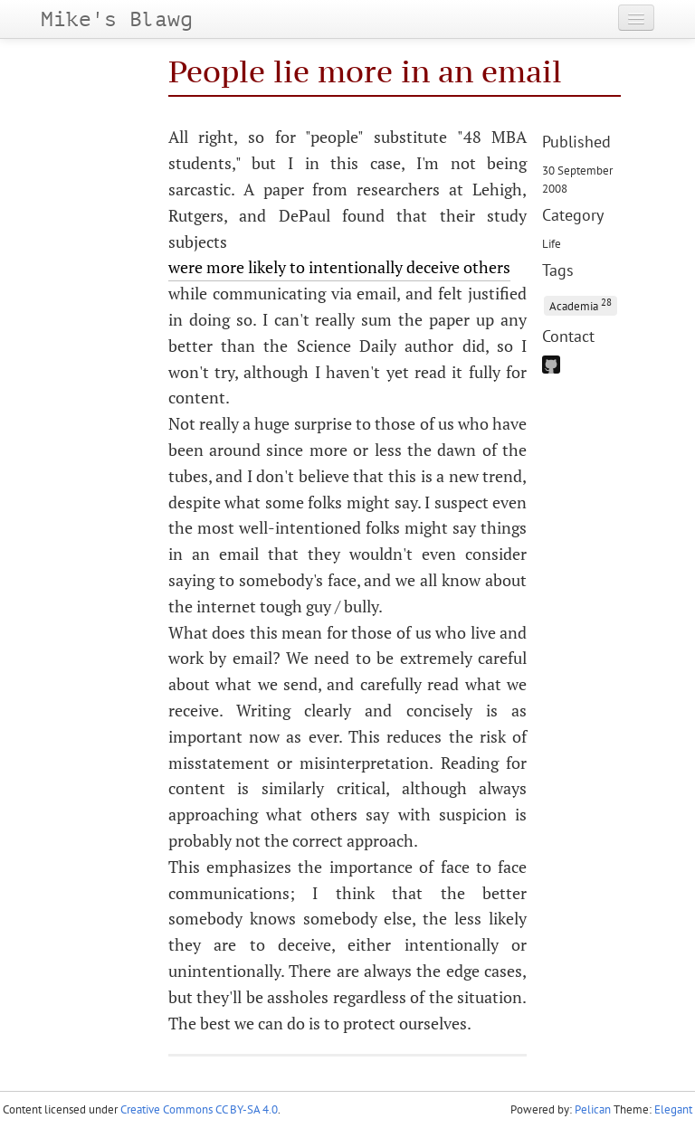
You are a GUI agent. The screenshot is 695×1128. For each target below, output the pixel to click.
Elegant (673, 1109)
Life (551, 243)
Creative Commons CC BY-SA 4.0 (199, 1109)
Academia (580, 304)
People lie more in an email (365, 71)
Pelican (593, 1109)
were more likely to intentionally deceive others (339, 267)
